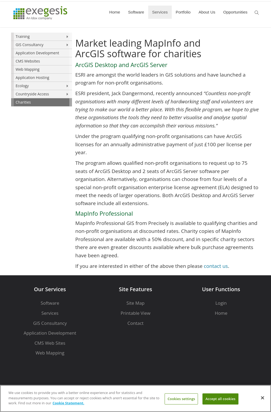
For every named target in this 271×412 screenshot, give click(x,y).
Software (136, 12)
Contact (136, 323)
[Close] (262, 398)
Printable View (136, 313)
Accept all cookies (220, 398)
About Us (206, 12)
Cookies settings (181, 398)
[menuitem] (41, 37)
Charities (23, 102)
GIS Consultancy (29, 44)
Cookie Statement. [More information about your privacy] (68, 403)
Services (160, 12)
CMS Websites (28, 61)
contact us (216, 266)
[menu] (41, 70)
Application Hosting (32, 77)
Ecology (22, 85)
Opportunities (235, 12)
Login (221, 303)
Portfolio (183, 12)
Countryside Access (32, 93)
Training (23, 36)
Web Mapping (27, 69)
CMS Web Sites (49, 343)
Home (114, 12)
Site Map (135, 303)
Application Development (37, 52)
